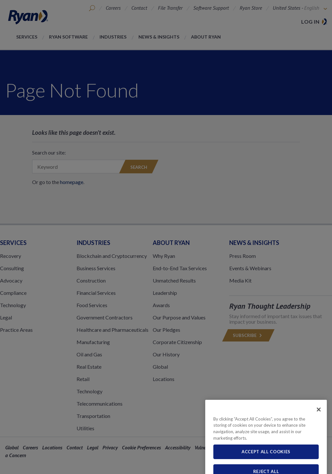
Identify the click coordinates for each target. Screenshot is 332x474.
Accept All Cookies (266, 465)
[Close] (319, 423)
